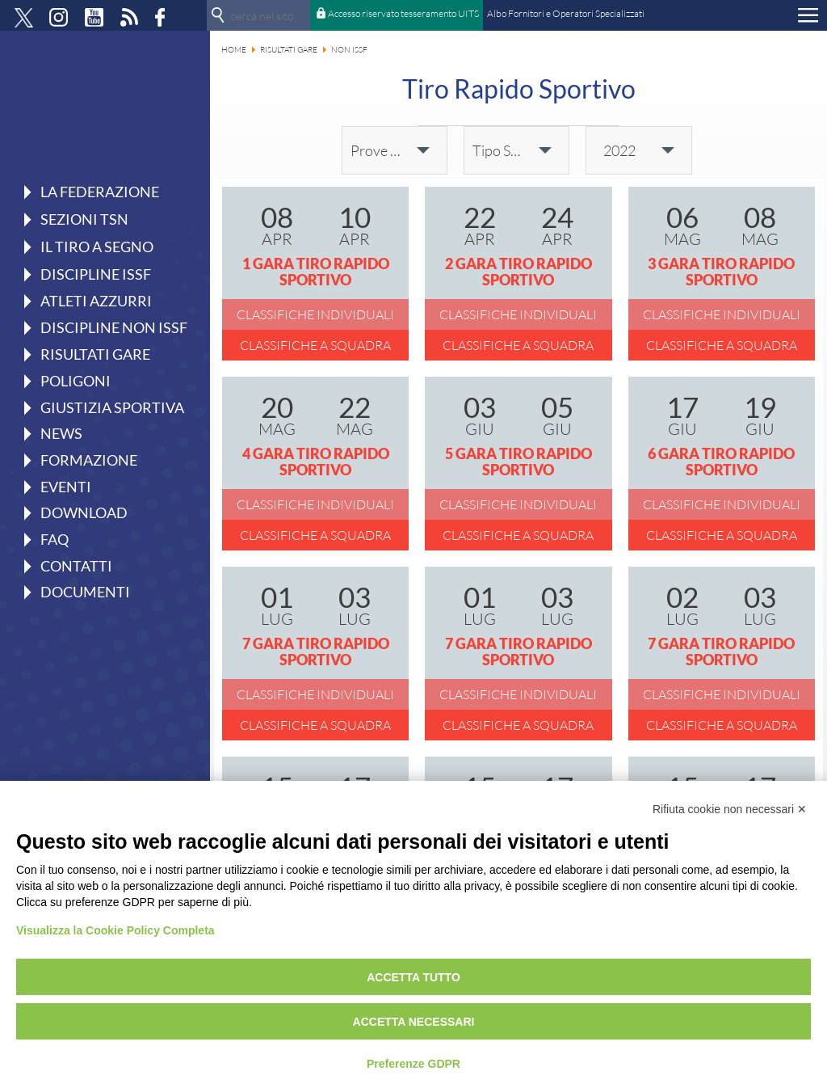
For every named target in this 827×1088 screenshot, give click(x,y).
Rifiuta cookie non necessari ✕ (730, 809)
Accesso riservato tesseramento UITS (403, 13)
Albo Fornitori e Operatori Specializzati (565, 13)
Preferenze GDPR (413, 1063)
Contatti (76, 566)
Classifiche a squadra (315, 345)
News (61, 433)
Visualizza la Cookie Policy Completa (115, 930)
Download (84, 512)
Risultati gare (95, 354)
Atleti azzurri (96, 300)
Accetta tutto (413, 977)
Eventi (65, 486)
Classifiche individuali (315, 314)
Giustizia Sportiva (112, 407)
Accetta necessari (414, 1021)
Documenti (85, 591)
